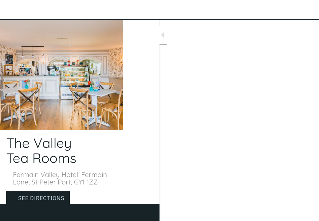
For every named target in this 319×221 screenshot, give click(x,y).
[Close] (10, 10)
